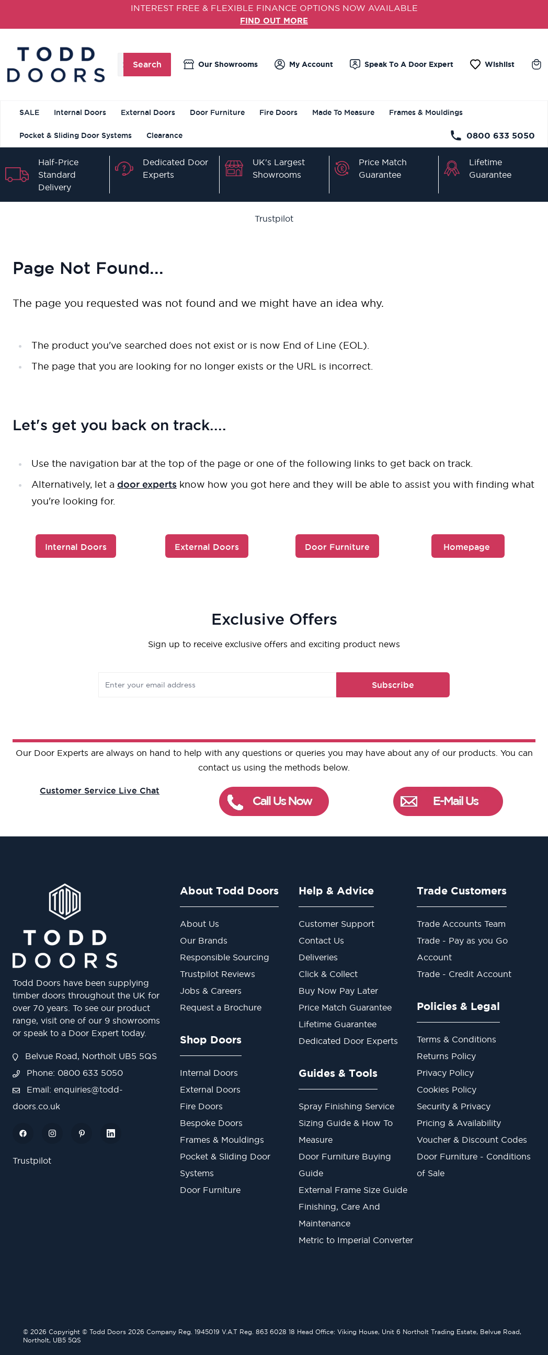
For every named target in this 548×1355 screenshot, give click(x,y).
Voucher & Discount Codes (472, 1139)
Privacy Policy (445, 1072)
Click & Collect (328, 974)
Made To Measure (343, 112)
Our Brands (203, 940)
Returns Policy (446, 1056)
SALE (29, 112)
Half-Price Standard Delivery (58, 174)
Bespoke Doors (211, 1123)
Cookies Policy (446, 1089)
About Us (199, 923)
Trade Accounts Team (461, 923)
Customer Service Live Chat (99, 790)
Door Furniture (217, 112)
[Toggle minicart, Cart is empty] (536, 64)
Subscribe (385, 685)
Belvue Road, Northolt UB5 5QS (85, 1056)
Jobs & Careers (211, 990)
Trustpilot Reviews (217, 974)
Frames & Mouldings (426, 112)
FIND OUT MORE (274, 20)
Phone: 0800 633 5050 (68, 1072)
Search (147, 64)
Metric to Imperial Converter (356, 1240)
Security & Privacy (453, 1106)
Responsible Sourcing (224, 957)
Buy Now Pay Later (338, 990)
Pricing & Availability (459, 1123)
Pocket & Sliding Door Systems (75, 135)
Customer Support (336, 923)
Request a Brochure (220, 1007)
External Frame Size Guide (353, 1190)
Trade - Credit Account (464, 974)
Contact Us (321, 940)
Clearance (164, 135)
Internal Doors (80, 112)
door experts (147, 484)
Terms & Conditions (456, 1039)
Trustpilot (274, 218)
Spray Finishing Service (346, 1106)
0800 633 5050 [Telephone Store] (492, 135)
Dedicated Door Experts (348, 1041)
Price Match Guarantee (345, 1007)
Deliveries (318, 957)
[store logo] (55, 64)
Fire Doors (278, 112)
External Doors (148, 112)
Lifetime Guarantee (337, 1024)
